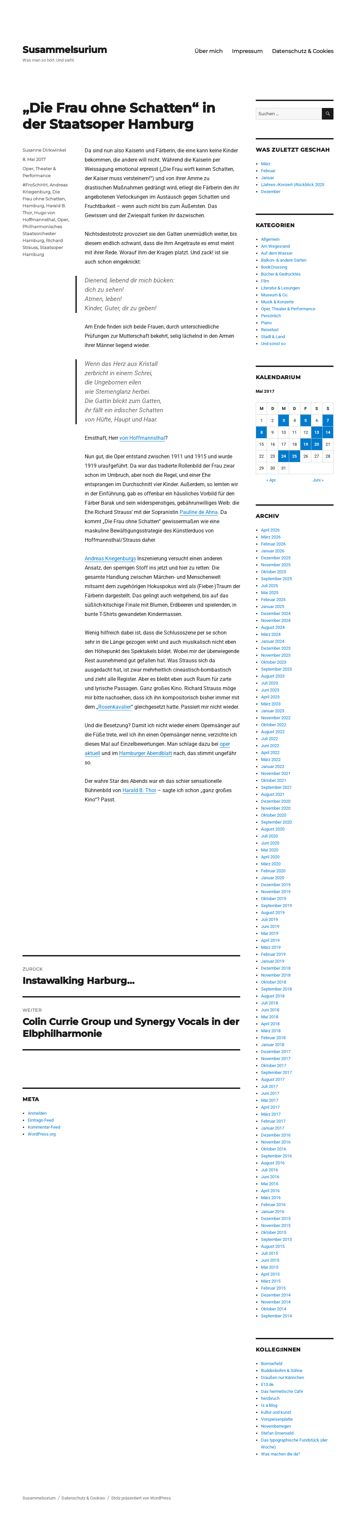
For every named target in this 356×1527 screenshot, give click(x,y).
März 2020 (271, 863)
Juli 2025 (269, 585)
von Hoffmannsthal (142, 438)
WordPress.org (42, 1134)
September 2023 (276, 669)
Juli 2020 (269, 836)
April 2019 (270, 940)
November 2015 (275, 1225)
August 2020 (273, 829)
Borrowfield (271, 1363)
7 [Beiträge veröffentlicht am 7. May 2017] (328, 420)
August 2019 (273, 912)
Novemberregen (276, 1426)
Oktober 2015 (273, 1232)
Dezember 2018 (275, 968)
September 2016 (276, 1155)
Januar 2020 (272, 877)
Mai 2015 (269, 1267)
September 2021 (276, 787)
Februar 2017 (273, 1121)
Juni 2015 (270, 1260)
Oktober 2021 (273, 780)
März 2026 (271, 536)
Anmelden (37, 1113)
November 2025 (275, 564)
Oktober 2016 (273, 1148)
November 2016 (275, 1142)
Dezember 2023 (275, 648)
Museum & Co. (274, 294)
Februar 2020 (273, 870)
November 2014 (275, 1301)
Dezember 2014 (275, 1295)
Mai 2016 (269, 1183)
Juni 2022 (270, 745)
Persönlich (271, 315)
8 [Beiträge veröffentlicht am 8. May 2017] (261, 432)
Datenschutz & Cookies (303, 51)
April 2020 (270, 856)
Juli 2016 (269, 1169)
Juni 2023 (270, 689)
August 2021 (273, 794)
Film (265, 281)
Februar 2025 (273, 599)
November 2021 (275, 773)
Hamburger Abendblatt (145, 753)
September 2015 (276, 1239)
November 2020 (275, 808)
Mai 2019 (269, 933)
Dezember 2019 (275, 884)
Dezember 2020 (275, 801)
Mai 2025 (269, 592)
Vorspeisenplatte (277, 1419)
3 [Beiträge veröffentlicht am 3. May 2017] (284, 420)
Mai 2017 (269, 1100)
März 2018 (271, 1030)
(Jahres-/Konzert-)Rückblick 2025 (292, 184)
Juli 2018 (269, 1002)
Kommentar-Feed (44, 1127)
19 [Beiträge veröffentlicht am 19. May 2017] (305, 444)
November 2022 (275, 717)
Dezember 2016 (275, 1135)
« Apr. (271, 480)
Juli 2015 (269, 1253)
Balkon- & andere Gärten (283, 260)
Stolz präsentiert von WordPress (141, 1498)
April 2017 (270, 1107)
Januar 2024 (272, 641)
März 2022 (271, 759)
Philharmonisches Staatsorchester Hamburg (42, 233)
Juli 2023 (269, 683)
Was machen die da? (280, 1453)
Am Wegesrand (275, 246)
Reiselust (270, 329)
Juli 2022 (269, 738)
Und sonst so (273, 343)
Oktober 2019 (273, 898)
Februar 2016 (273, 1204)
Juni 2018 (270, 1009)
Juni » (318, 480)
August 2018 (273, 995)
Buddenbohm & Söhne (281, 1370)
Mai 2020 (269, 849)
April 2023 (270, 696)
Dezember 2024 (275, 613)
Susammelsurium (64, 49)
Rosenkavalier (114, 707)
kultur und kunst (276, 1412)
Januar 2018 (272, 1044)
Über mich (209, 51)
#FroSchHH (35, 184)
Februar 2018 (273, 1037)
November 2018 (275, 975)
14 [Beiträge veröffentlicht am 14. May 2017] (328, 432)
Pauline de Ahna (199, 512)
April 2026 (270, 530)
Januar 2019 (272, 961)
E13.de (267, 1384)
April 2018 (270, 1023)
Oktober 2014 (273, 1308)
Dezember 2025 (275, 557)
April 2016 (270, 1190)
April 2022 (270, 752)
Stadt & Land (273, 336)
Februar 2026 (273, 543)
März (265, 163)
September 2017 (276, 1072)
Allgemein (270, 239)
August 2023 (273, 676)
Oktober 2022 (273, 724)
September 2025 (276, 578)
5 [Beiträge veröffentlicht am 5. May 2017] (305, 420)
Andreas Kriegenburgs (110, 558)
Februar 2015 (273, 1288)
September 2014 (276, 1315)
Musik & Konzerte (277, 301)
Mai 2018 (269, 1016)
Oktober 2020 (273, 815)
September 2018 (276, 989)
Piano (266, 322)
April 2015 (270, 1274)
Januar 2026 (272, 550)
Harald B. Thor (139, 790)
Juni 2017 (270, 1093)
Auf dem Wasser (276, 253)
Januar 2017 (272, 1128)
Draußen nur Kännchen (282, 1377)
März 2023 (271, 703)
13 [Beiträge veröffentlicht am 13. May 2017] (316, 432)
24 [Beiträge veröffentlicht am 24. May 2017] (283, 456)
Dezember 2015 (275, 1218)
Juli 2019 (269, 919)
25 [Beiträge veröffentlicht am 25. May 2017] (294, 456)
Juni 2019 (270, 926)
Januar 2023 (272, 710)
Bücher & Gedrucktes (281, 274)
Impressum (247, 51)
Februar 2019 (273, 954)
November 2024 (275, 620)
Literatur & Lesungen (280, 287)
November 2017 (275, 1058)
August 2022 (273, 731)
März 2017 (271, 1114)
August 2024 (273, 627)
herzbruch (270, 1398)
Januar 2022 (272, 766)
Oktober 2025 (273, 571)
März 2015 (271, 1281)
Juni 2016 (270, 1176)
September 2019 (276, 905)
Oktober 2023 (273, 662)
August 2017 (273, 1079)
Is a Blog (269, 1405)
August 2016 (273, 1162)
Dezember (270, 191)
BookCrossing (274, 267)
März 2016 (271, 1197)
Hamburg (33, 205)
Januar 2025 (272, 606)
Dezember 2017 (275, 1051)
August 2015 (273, 1246)
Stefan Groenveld (277, 1433)
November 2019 (275, 891)
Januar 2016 (272, 1211)
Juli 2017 (269, 1086)
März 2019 (271, 947)
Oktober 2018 (273, 982)
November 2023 (275, 655)
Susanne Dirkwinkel (44, 150)
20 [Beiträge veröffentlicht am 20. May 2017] (316, 444)
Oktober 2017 (273, 1065)
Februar (268, 170)
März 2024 (271, 634)
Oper (62, 219)
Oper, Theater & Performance (288, 308)
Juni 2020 (270, 842)
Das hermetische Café (282, 1391)
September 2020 (276, 822)
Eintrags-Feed (41, 1120)
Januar (267, 177)
